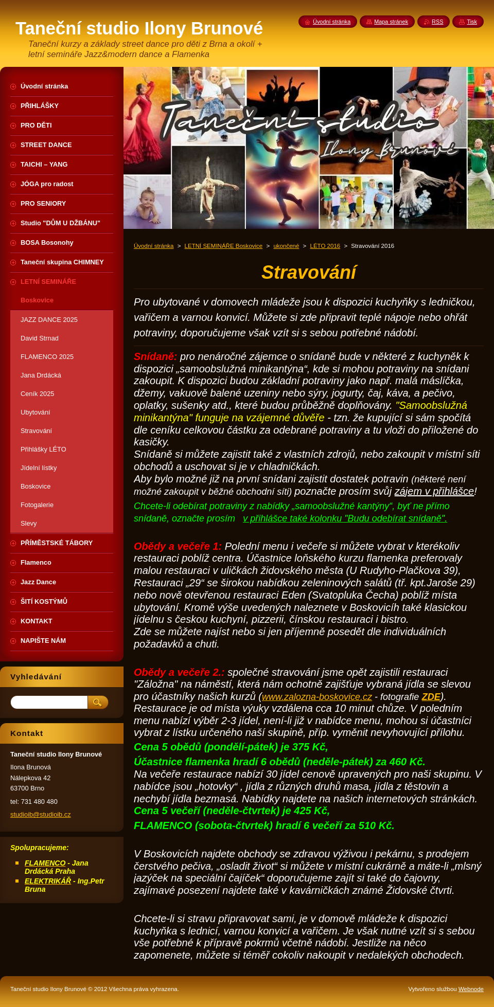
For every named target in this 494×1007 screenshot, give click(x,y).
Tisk (472, 22)
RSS (437, 22)
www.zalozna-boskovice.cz (317, 697)
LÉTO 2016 (325, 246)
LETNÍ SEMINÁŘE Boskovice (224, 246)
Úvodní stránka (153, 246)
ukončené (286, 246)
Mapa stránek (391, 22)
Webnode (471, 989)
